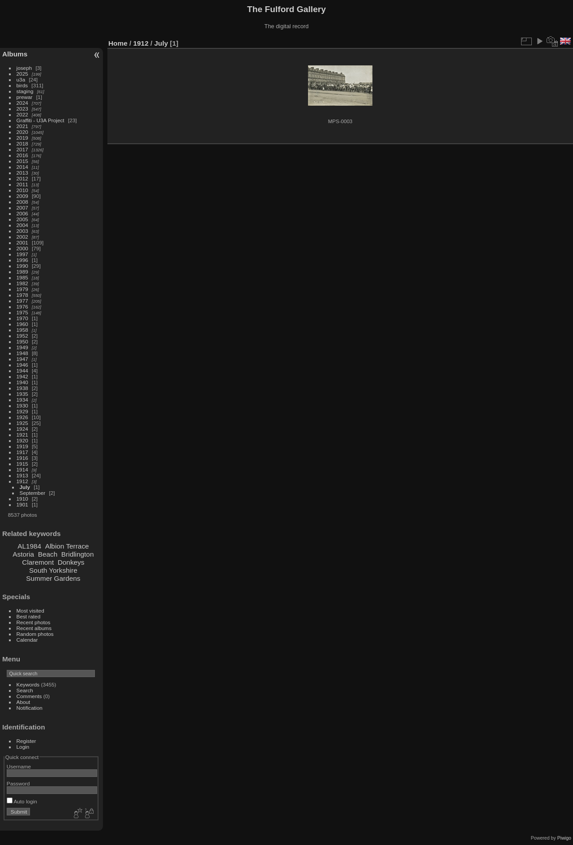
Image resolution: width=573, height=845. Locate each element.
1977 (22, 301)
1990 (22, 266)
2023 (22, 109)
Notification (30, 708)
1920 (22, 440)
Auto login (22, 801)
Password (18, 783)
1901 (22, 504)
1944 (22, 370)
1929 (22, 411)
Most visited (30, 610)
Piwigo (564, 838)
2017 (22, 149)
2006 (22, 213)
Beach (48, 554)
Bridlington (77, 554)
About (23, 702)
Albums (14, 54)
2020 (22, 132)
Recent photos (34, 622)
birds (22, 85)
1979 (22, 289)
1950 (22, 341)
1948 (22, 353)
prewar (25, 97)
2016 (22, 155)
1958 (22, 330)
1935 (22, 394)
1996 (22, 260)
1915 (22, 464)
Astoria (23, 554)
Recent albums (34, 628)
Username (19, 766)
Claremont (38, 562)
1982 (22, 283)
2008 (22, 202)
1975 (22, 312)
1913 (22, 475)
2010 (22, 190)
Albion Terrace (67, 546)
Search (25, 690)
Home (118, 43)
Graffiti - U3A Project (40, 120)
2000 (22, 248)
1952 (22, 336)
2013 (22, 173)
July (25, 487)
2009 (22, 196)
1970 (22, 318)
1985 (22, 277)
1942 (22, 376)
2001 (22, 242)
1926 (22, 417)
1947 (22, 359)
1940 (22, 382)
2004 (22, 225)
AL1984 (29, 546)
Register (26, 741)
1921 (22, 435)
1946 (22, 365)
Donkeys (71, 562)
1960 (22, 324)
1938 (22, 388)
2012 (22, 178)
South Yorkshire (53, 570)
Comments (29, 696)
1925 (22, 423)
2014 (22, 167)
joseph (24, 68)
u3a (21, 79)
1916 (22, 458)
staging (25, 91)
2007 (22, 207)
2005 (22, 219)
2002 (22, 237)
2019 (22, 138)
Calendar (27, 640)
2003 (22, 231)
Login (23, 747)
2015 (22, 161)
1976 (22, 306)
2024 (22, 103)
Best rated (29, 616)
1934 (22, 400)
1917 (22, 452)
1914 (22, 469)
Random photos (35, 634)
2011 (22, 184)
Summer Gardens (53, 578)
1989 (22, 272)
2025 (22, 74)
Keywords (28, 684)
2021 (22, 126)
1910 (22, 499)
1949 (22, 347)
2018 (22, 143)
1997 (22, 254)
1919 (22, 446)
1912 (22, 481)
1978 (22, 295)
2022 (22, 114)
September (33, 493)
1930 (22, 405)
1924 (22, 429)
